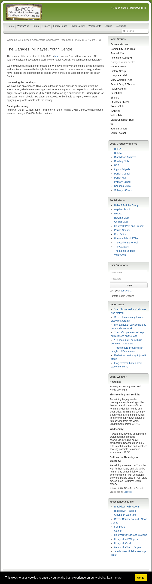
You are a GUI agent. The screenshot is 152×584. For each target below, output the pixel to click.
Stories (108, 26)
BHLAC (118, 152)
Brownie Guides (119, 44)
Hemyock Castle (123, 543)
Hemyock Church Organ (127, 547)
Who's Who (23, 26)
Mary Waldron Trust (121, 79)
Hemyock (24, 12)
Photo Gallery (78, 26)
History (46, 26)
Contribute (121, 26)
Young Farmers (119, 128)
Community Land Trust (123, 48)
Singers (115, 97)
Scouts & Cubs (122, 186)
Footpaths (119, 526)
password (125, 290)
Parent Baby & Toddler (123, 84)
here (56, 56)
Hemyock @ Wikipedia (126, 539)
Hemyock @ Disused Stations (130, 535)
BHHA (117, 148)
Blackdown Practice (125, 510)
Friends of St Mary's (121, 57)
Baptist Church (122, 209)
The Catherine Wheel (126, 242)
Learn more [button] (114, 577)
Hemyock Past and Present (129, 226)
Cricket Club (121, 221)
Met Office (128, 492)
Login (129, 285)
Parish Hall (117, 93)
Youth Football (118, 133)
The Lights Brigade (124, 250)
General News (118, 66)
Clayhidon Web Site (125, 514)
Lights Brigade (122, 169)
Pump (36, 26)
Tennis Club (117, 106)
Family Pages (60, 26)
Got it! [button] (140, 577)
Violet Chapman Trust (122, 119)
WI (112, 124)
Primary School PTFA (126, 238)
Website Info (95, 26)
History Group (118, 71)
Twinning (115, 110)
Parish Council (118, 88)
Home (11, 26)
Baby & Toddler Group (126, 205)
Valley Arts (116, 115)
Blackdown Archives (125, 157)
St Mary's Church (120, 102)
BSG (117, 165)
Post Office (120, 234)
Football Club (118, 53)
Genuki (118, 530)
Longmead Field (119, 75)
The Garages (121, 246)
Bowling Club (121, 161)
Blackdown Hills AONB (126, 506)
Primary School (122, 181)
